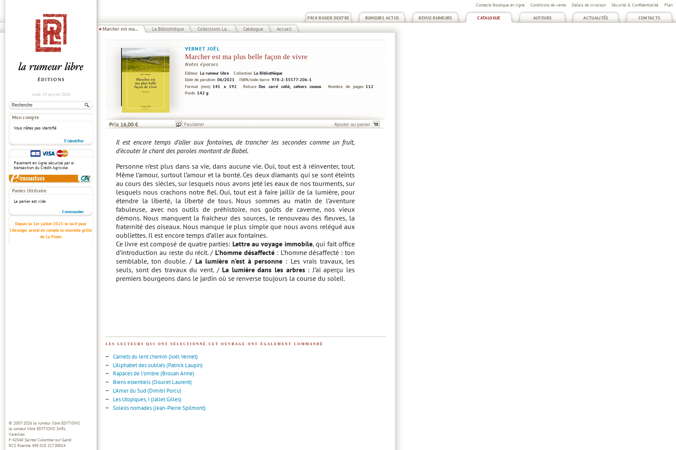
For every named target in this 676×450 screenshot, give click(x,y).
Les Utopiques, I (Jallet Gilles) (147, 399)
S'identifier (74, 141)
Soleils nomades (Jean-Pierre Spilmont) (159, 408)
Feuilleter (194, 124)
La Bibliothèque (168, 29)
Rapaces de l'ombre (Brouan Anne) (153, 373)
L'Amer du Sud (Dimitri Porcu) (147, 390)
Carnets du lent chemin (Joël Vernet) (155, 356)
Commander (73, 211)
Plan (668, 5)
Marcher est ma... (120, 29)
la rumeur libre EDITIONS (56, 423)
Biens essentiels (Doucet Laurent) (152, 382)
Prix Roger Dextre (328, 18)
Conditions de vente (548, 5)
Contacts (649, 18)
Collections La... (213, 29)
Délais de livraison (589, 5)
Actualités (595, 18)
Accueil (284, 29)
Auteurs (542, 18)
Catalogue (488, 18)
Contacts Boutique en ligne (500, 5)
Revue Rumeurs (435, 18)
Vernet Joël (202, 48)
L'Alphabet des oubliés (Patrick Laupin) (158, 365)
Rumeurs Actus (382, 18)
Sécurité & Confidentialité (634, 5)
